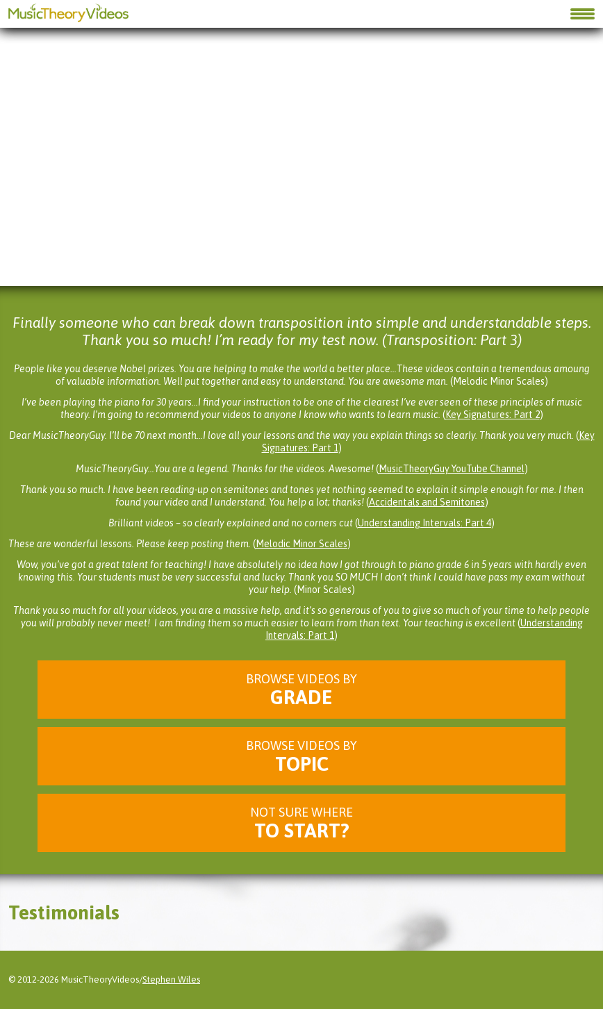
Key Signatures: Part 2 (492, 414)
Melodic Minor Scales (301, 543)
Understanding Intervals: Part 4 (424, 522)
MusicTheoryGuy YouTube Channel (451, 468)
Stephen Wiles (171, 979)
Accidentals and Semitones (427, 502)
